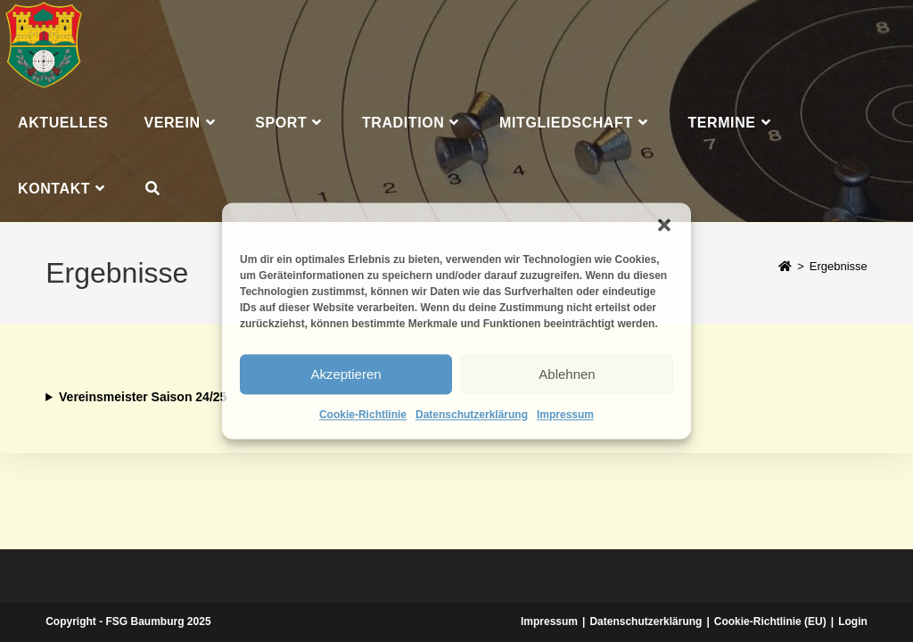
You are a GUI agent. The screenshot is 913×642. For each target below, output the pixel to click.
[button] (664, 225)
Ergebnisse (839, 266)
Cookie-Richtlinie (363, 414)
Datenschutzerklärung (471, 414)
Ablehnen (567, 374)
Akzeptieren (345, 374)
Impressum (565, 414)
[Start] (785, 266)
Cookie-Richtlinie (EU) (770, 621)
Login (853, 621)
